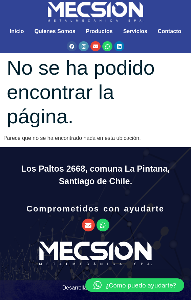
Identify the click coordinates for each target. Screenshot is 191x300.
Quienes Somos (55, 31)
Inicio (17, 31)
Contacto (169, 31)
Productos (99, 31)
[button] (134, 285)
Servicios (135, 31)
